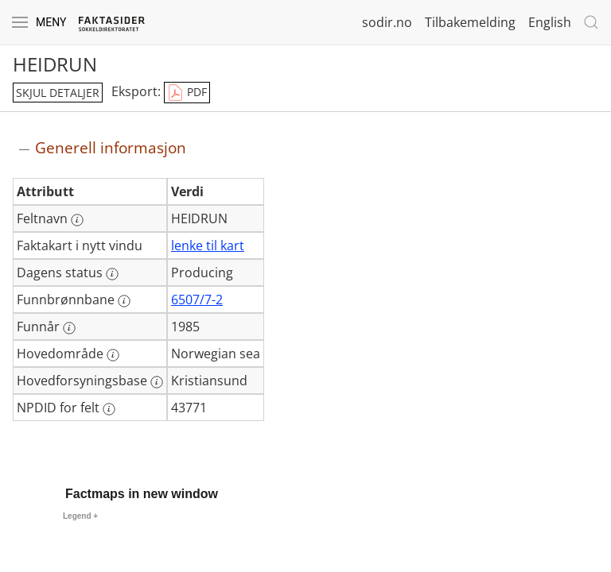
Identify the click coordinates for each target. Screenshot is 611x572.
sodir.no (387, 22)
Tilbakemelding (470, 22)
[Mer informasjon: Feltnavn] (77, 220)
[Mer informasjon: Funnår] (69, 328)
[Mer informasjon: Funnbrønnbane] (124, 301)
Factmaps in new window (141, 493)
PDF (187, 93)
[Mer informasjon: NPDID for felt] (109, 409)
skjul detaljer (57, 92)
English (549, 22)
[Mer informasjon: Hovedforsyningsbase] (156, 382)
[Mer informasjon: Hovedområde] (113, 355)
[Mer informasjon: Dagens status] (112, 274)
